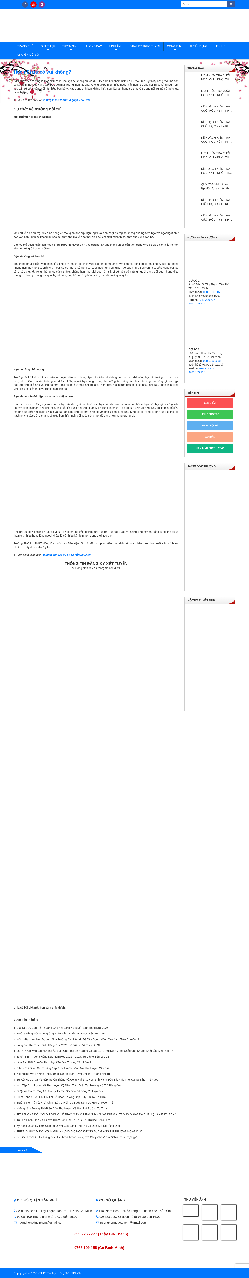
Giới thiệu (48, 46)
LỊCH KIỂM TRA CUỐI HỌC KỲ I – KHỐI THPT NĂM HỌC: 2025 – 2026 (217, 77)
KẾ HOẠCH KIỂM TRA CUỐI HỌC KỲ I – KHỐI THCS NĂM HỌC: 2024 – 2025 (217, 140)
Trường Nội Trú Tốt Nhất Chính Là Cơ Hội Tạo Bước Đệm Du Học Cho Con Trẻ (65, 1102)
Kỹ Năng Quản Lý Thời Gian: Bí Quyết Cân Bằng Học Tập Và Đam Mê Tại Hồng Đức (68, 1125)
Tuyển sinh (70, 46)
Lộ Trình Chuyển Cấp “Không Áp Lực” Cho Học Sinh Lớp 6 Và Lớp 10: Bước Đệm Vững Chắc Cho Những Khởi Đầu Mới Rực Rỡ (95, 1050)
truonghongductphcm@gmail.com (39, 1222)
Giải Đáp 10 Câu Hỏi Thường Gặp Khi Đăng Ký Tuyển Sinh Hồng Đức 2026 (62, 1027)
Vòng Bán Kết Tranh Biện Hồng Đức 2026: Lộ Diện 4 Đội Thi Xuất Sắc (59, 1045)
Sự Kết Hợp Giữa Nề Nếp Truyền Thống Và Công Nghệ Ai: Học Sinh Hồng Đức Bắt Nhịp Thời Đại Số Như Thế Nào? (87, 1079)
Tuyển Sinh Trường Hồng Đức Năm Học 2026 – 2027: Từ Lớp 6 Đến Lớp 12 (63, 1056)
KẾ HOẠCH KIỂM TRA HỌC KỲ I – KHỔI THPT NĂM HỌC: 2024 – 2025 (217, 171)
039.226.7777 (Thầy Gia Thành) (101, 1234)
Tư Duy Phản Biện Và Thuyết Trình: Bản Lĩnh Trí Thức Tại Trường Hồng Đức (63, 1119)
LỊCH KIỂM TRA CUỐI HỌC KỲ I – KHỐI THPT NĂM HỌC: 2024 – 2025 (217, 155)
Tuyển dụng (198, 46)
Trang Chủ (25, 46)
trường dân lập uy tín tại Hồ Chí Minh (67, 554)
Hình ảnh (115, 46)
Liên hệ (220, 46)
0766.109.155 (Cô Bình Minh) (99, 1248)
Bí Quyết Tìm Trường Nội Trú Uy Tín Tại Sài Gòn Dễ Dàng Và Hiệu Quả (60, 1091)
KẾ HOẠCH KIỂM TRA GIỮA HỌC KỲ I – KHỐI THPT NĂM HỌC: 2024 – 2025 (216, 202)
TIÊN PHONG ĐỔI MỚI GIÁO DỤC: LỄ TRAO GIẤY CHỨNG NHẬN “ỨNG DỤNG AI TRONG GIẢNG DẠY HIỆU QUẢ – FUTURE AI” (96, 1114)
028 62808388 (212, 360)
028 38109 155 (212, 292)
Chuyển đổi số (28, 54)
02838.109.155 (26, 1216)
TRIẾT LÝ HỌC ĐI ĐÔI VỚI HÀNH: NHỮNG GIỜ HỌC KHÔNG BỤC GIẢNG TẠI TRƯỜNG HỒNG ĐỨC (79, 1131)
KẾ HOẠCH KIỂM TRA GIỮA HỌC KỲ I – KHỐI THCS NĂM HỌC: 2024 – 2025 (216, 218)
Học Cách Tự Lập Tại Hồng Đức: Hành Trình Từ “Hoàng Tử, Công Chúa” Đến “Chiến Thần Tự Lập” (77, 1137)
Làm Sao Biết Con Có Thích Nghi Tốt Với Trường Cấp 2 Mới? (54, 1062)
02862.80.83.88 (108, 1216)
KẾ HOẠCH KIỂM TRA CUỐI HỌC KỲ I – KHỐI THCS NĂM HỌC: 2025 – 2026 (217, 124)
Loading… (96, 786)
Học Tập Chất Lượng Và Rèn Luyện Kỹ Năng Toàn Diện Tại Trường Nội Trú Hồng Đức (69, 1085)
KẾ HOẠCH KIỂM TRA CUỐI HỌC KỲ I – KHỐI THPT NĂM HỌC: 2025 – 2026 (217, 109)
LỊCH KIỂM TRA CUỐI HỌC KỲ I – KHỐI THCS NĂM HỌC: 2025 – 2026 (217, 93)
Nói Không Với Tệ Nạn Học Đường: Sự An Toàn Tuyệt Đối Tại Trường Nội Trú (64, 1073)
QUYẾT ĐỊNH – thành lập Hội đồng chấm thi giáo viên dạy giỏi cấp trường (215, 186)
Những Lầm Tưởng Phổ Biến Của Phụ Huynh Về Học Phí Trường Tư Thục (62, 1108)
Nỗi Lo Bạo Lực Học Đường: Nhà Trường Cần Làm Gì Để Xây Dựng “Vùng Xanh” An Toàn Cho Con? (78, 1039)
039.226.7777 (208, 299)
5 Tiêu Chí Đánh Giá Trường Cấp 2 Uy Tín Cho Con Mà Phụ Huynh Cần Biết (63, 1068)
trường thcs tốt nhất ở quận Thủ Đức (66, 100)
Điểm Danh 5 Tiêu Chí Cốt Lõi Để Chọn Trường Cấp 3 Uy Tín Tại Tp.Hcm (61, 1097)
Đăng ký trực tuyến (145, 46)
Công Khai (174, 46)
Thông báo (94, 46)
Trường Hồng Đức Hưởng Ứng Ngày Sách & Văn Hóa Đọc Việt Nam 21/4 (61, 1033)
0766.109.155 (197, 303)
